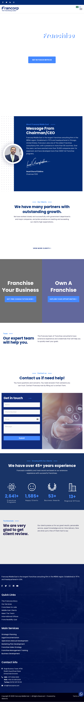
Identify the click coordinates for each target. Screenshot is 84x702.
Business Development (11, 654)
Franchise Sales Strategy (12, 647)
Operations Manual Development (15, 641)
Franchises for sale (9, 607)
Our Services (7, 604)
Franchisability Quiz (9, 619)
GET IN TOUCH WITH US (42, 60)
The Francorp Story (9, 601)
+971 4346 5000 (11, 677)
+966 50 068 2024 (12, 680)
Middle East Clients (9, 610)
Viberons (5, 699)
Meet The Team (8, 613)
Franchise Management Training (15, 650)
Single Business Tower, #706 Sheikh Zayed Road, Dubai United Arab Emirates (13, 671)
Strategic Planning (9, 634)
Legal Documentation (10, 638)
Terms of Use (77, 696)
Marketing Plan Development (13, 644)
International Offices (10, 616)
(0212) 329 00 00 (13, 682)
